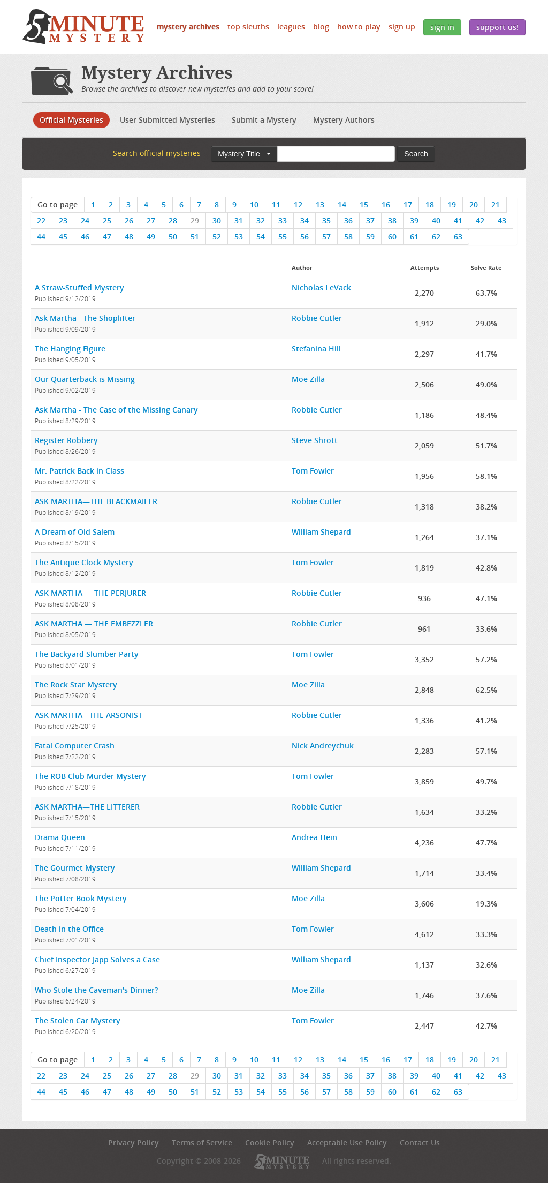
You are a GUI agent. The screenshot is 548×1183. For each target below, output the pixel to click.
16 (386, 204)
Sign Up (402, 26)
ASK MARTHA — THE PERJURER (90, 593)
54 (260, 236)
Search (416, 153)
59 (370, 236)
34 (304, 220)
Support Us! (497, 27)
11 (276, 204)
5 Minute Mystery (83, 27)
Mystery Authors (344, 120)
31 (238, 220)
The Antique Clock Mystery (84, 562)
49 (151, 236)
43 (502, 220)
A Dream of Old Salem (75, 532)
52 (216, 236)
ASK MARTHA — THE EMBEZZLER (94, 623)
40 (436, 220)
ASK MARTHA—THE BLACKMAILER (96, 501)
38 (392, 220)
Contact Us (420, 1142)
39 (414, 220)
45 (63, 236)
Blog (321, 26)
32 (260, 220)
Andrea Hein (314, 837)
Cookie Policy (269, 1142)
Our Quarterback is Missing (85, 379)
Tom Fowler (313, 471)
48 (129, 236)
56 (304, 236)
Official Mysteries (71, 120)
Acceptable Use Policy (347, 1142)
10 (254, 204)
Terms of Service (202, 1142)
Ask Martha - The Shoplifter (85, 318)
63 (458, 236)
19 (451, 204)
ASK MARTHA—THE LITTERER (87, 807)
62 (436, 236)
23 (63, 220)
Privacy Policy (133, 1142)
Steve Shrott (315, 440)
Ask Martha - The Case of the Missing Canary (116, 410)
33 (282, 220)
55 (282, 236)
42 (480, 220)
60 (392, 236)
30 (216, 220)
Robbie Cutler (317, 318)
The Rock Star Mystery (76, 684)
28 (173, 220)
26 (129, 220)
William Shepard (321, 532)
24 (85, 220)
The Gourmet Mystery (75, 868)
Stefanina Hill (316, 348)
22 (41, 220)
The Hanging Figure (70, 348)
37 (370, 220)
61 (414, 236)
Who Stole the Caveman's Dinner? (96, 990)
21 (495, 204)
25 (107, 220)
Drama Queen (60, 837)
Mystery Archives (188, 26)
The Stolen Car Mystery (77, 1020)
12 (298, 204)
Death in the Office (69, 929)
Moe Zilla (308, 379)
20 (473, 204)
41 (458, 220)
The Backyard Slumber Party (87, 654)
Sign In (442, 27)
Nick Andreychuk (323, 745)
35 (326, 220)
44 (41, 236)
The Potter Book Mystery (81, 898)
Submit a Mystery (264, 120)
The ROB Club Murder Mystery (90, 776)
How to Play (358, 26)
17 (408, 204)
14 (342, 204)
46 (85, 236)
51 (195, 236)
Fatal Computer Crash (75, 745)
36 (348, 220)
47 (107, 236)
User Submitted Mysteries (167, 120)
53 (238, 236)
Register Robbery (66, 440)
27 (151, 220)
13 (320, 204)
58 (348, 236)
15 (364, 204)
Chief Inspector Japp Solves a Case (97, 959)
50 (173, 236)
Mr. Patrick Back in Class (79, 471)
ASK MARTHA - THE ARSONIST (88, 715)
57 (326, 236)
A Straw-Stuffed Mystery (79, 287)
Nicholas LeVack (321, 287)
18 (429, 204)
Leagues (291, 26)
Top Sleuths (248, 26)
